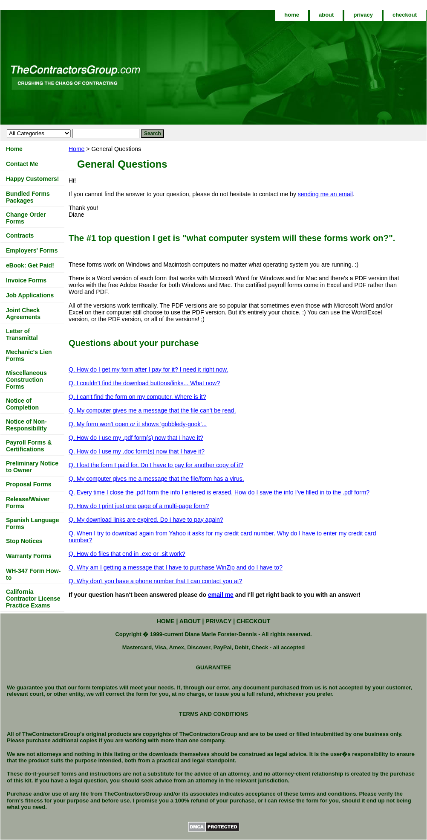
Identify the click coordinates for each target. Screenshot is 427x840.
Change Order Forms (26, 218)
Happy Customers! (32, 178)
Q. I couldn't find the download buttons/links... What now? (144, 383)
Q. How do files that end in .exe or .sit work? (127, 553)
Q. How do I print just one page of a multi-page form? (139, 506)
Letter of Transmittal (22, 334)
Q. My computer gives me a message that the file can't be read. (152, 410)
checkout (404, 15)
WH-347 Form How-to (33, 574)
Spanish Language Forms (32, 523)
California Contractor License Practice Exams (33, 598)
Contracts (20, 235)
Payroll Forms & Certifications (29, 446)
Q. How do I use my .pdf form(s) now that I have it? (136, 437)
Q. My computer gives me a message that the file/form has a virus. (156, 478)
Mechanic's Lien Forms (29, 355)
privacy (363, 15)
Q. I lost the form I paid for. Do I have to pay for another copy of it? (156, 465)
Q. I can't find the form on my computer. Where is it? (137, 396)
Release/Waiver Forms (27, 502)
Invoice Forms (26, 280)
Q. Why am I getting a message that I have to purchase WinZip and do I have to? (176, 567)
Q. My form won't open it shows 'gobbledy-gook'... (138, 424)
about (326, 15)
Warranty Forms (29, 555)
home (291, 15)
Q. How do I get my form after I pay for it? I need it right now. (148, 369)
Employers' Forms (32, 250)
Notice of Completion (22, 404)
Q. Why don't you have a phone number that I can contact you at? (155, 581)
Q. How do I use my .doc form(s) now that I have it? (137, 451)
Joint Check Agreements (23, 313)
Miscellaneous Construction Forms (26, 379)
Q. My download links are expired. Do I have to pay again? (146, 519)
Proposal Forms (29, 484)
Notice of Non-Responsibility (26, 425)
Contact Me (22, 163)
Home (76, 148)
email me (221, 594)
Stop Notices (24, 541)
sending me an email (325, 194)
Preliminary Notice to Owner (32, 467)
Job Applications (30, 295)
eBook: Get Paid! (30, 265)
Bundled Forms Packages (28, 197)
